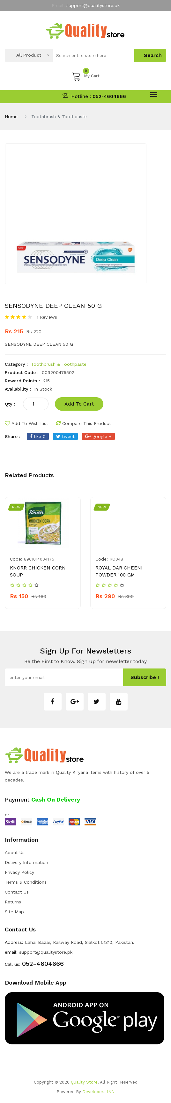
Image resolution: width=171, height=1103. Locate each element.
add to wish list (26, 423)
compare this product (83, 423)
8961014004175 (39, 559)
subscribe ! (144, 677)
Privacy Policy (19, 872)
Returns (13, 901)
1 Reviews (47, 317)
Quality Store (84, 1082)
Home (11, 116)
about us (15, 852)
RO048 (116, 559)
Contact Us (17, 891)
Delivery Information (26, 862)
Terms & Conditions (26, 882)
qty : (10, 404)
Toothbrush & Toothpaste (58, 364)
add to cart (79, 404)
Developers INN (98, 1091)
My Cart (86, 76)
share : (12, 436)
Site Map (14, 911)
